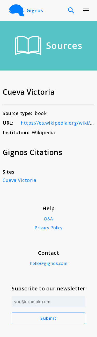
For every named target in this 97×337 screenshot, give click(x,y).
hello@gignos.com (48, 263)
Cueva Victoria (19, 180)
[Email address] (48, 301)
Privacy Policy (48, 228)
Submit (48, 318)
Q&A (48, 219)
